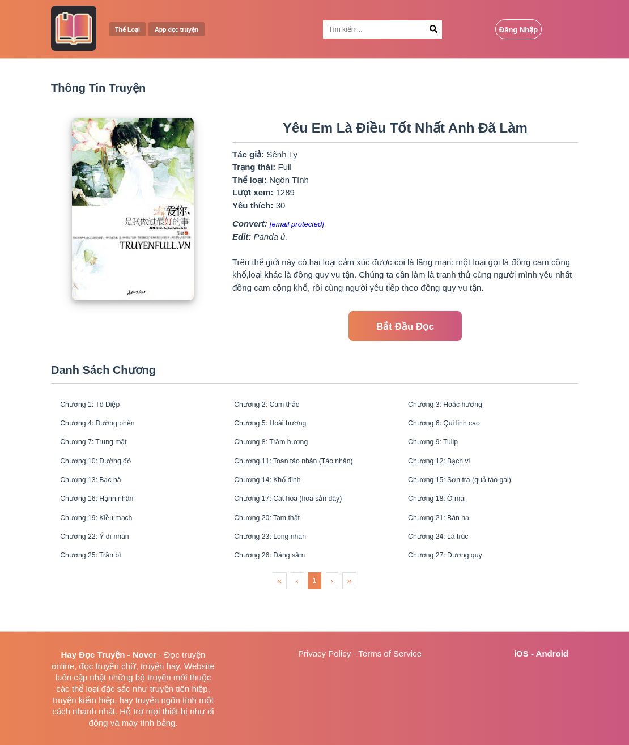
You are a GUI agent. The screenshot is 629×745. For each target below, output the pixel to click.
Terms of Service (390, 653)
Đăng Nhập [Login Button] (518, 29)
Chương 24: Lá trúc (447, 565)
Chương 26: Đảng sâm (279, 588)
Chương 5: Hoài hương (280, 429)
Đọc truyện (185, 654)
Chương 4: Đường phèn (107, 429)
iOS (521, 653)
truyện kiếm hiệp (83, 700)
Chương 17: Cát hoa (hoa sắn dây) (302, 520)
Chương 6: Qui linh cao (454, 429)
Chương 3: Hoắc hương (455, 406)
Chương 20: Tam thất (276, 542)
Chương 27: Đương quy (455, 588)
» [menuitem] (349, 614)
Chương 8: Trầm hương (281, 452)
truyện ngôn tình (166, 700)
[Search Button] (434, 29)
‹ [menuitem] (297, 614)
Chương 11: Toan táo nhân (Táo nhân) (308, 474)
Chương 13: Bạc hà (99, 497)
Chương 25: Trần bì (99, 588)
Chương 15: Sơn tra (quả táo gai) (473, 497)
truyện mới (167, 677)
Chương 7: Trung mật (102, 452)
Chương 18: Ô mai (445, 520)
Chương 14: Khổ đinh (277, 497)
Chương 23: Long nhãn (280, 565)
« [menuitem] (279, 614)
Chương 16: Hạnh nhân (106, 520)
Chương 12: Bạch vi (448, 474)
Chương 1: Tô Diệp (98, 406)
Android (552, 653)
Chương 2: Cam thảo (276, 406)
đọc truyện (98, 666)
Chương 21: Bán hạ (447, 542)
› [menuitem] (331, 614)
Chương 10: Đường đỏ (105, 474)
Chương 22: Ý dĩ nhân (104, 565)
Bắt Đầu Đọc (405, 326)
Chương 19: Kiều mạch (106, 542)
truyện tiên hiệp (179, 688)
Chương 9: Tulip (440, 452)
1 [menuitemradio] (314, 614)
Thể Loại (132, 29)
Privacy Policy (324, 653)
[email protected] (297, 224)
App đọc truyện (191, 29)
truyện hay (160, 666)
